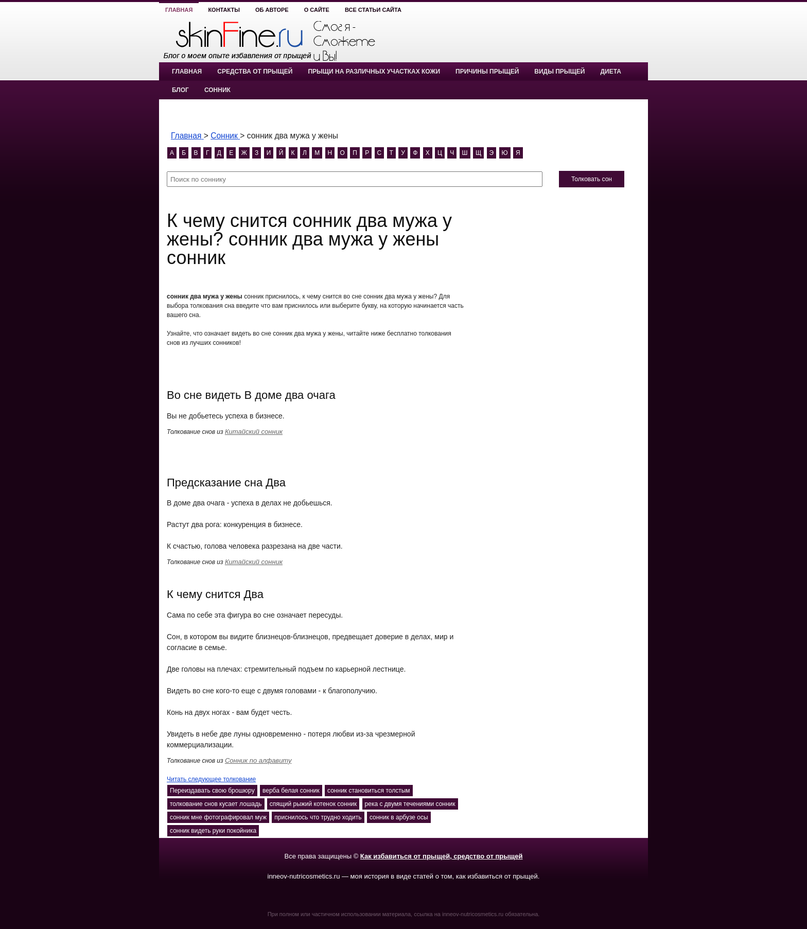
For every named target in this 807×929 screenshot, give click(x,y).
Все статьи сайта (373, 10)
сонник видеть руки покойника (213, 830)
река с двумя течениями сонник (410, 804)
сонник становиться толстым (368, 790)
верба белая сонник (291, 790)
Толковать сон (591, 179)
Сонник (217, 90)
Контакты (224, 10)
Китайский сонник (254, 431)
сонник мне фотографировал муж (218, 817)
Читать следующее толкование (211, 779)
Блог (180, 90)
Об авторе (272, 10)
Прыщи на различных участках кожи (374, 71)
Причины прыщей (487, 71)
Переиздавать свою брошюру (212, 790)
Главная (178, 10)
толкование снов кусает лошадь (216, 804)
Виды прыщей (559, 71)
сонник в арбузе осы (399, 817)
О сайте (316, 10)
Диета (610, 71)
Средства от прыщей (254, 71)
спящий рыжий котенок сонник (313, 804)
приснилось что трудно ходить (317, 817)
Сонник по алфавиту (258, 760)
